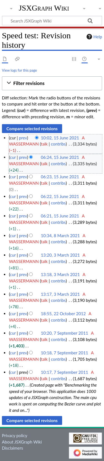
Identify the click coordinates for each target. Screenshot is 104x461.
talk (44, 143)
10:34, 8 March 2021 (60, 235)
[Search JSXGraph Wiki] (52, 20)
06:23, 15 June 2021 (60, 176)
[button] (52, 83)
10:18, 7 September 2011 (64, 352)
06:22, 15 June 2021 (60, 196)
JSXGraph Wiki (44, 8)
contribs (58, 143)
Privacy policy (14, 435)
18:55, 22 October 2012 (63, 313)
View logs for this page (19, 70)
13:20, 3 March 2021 (60, 254)
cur (13, 157)
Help (93, 36)
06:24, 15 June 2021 (60, 157)
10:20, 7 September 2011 (64, 332)
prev (23, 137)
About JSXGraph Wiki (22, 441)
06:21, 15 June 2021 (60, 215)
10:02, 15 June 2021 (60, 137)
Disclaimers (12, 447)
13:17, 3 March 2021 (60, 294)
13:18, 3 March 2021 (60, 274)
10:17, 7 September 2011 (64, 372)
